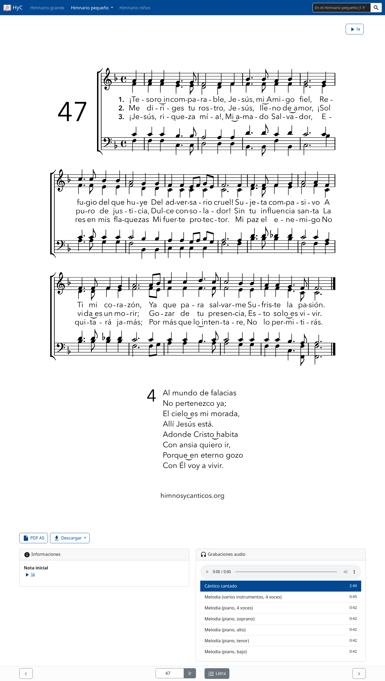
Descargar (68, 538)
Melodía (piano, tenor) (281, 640)
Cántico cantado (281, 586)
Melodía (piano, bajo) (281, 651)
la (354, 29)
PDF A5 (33, 538)
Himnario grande (47, 8)
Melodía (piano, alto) (281, 630)
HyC (13, 8)
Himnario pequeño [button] (90, 8)
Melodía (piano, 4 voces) (281, 608)
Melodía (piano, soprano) (281, 619)
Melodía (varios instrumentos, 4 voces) (281, 597)
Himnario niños (135, 8)
